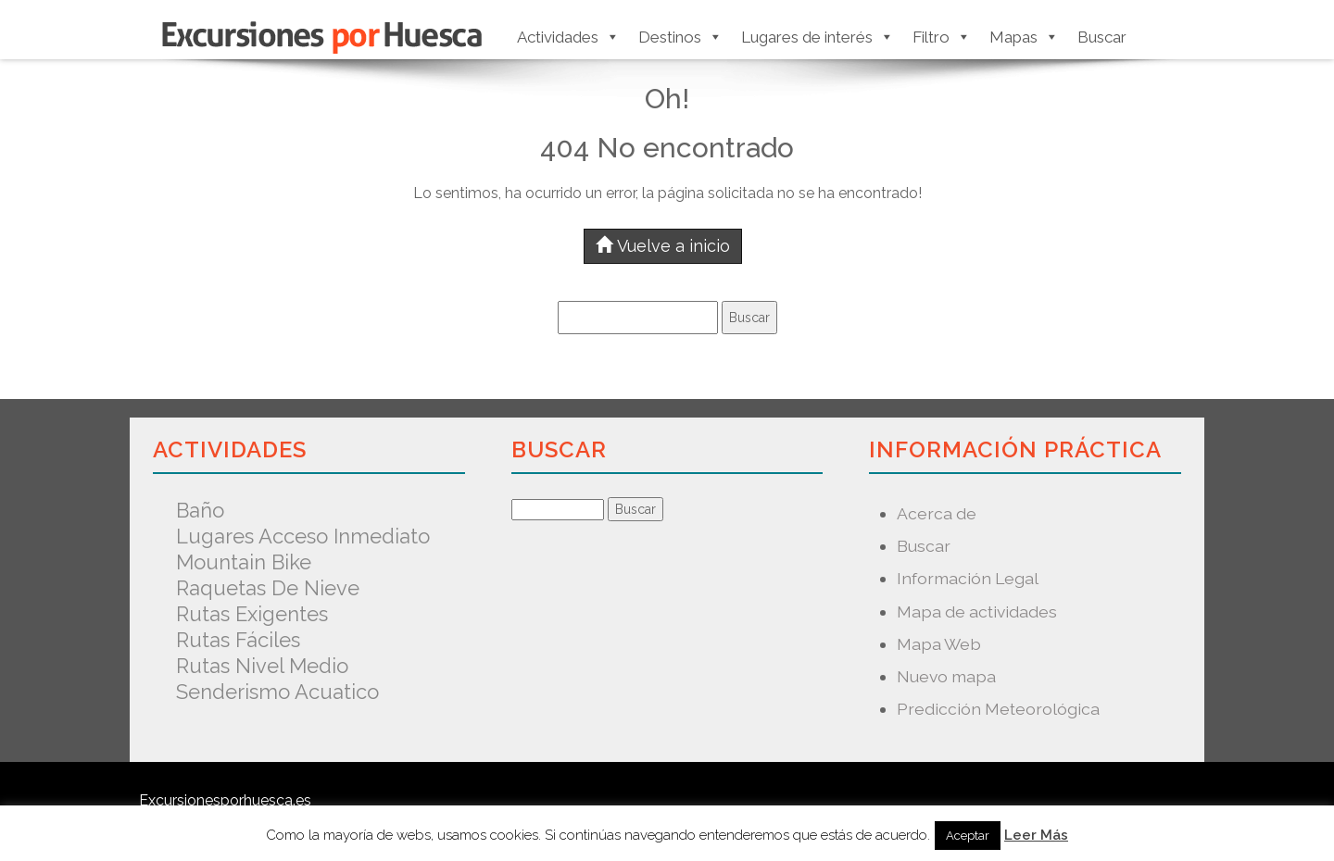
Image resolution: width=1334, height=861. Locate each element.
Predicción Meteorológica (998, 708)
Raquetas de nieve (267, 588)
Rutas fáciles (238, 640)
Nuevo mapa (946, 676)
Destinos (680, 37)
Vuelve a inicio (663, 246)
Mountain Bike (243, 562)
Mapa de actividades (977, 611)
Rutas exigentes (252, 614)
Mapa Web (939, 644)
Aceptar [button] (967, 835)
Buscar (1101, 37)
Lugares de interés (817, 37)
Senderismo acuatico (277, 692)
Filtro (941, 37)
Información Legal (967, 578)
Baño (200, 510)
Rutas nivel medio (262, 666)
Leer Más (1036, 835)
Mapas (1024, 37)
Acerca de (936, 513)
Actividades (568, 37)
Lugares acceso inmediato (303, 536)
